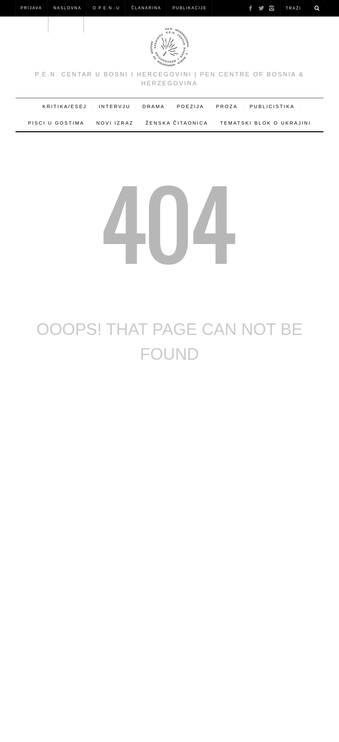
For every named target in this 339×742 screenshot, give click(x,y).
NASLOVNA (67, 8)
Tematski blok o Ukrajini (265, 123)
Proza (227, 106)
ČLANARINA (146, 8)
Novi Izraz (115, 123)
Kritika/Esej (64, 106)
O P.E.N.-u (106, 8)
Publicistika (272, 106)
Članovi (31, 24)
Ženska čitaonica (176, 123)
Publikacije (189, 8)
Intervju (114, 106)
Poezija (190, 106)
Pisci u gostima (56, 123)
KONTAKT (67, 24)
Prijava (31, 8)
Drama (153, 106)
